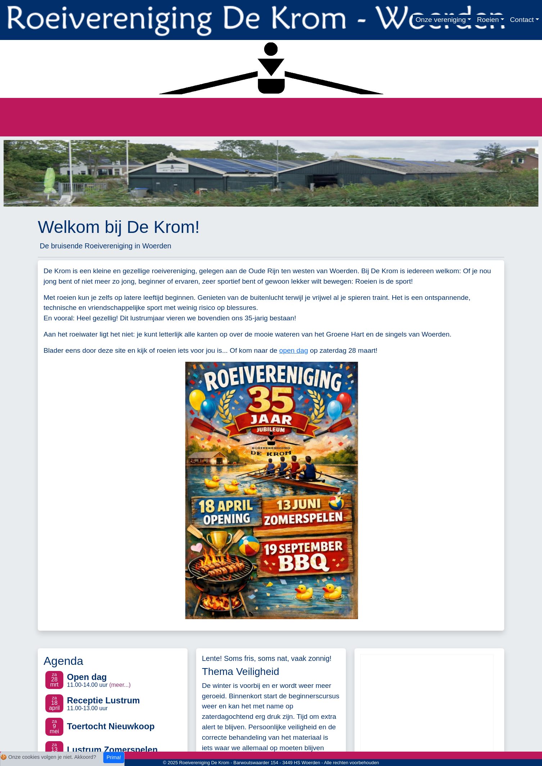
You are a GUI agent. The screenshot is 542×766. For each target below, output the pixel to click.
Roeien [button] (488, 19)
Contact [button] (522, 19)
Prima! (114, 757)
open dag (293, 350)
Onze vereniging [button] (441, 19)
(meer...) (120, 685)
